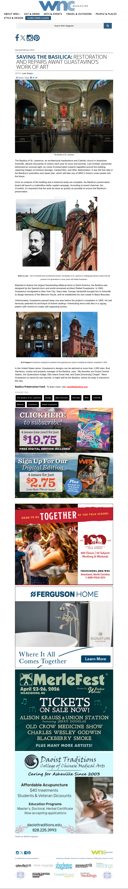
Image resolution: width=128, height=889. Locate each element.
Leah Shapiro (27, 73)
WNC (86, 398)
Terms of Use (108, 858)
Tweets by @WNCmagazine (26, 836)
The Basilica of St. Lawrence (29, 398)
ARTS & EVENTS (53, 13)
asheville (97, 398)
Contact (82, 858)
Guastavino (33, 404)
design (48, 398)
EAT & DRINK (32, 13)
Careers (89, 858)
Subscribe (98, 858)
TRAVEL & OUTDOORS (79, 13)
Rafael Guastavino (49, 404)
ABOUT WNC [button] (12, 13)
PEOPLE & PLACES (106, 13)
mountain (76, 398)
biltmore (20, 404)
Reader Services (71, 858)
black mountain (61, 398)
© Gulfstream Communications (27, 858)
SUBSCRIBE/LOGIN (38, 18)
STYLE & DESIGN (13, 17)
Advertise (59, 858)
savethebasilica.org (77, 387)
